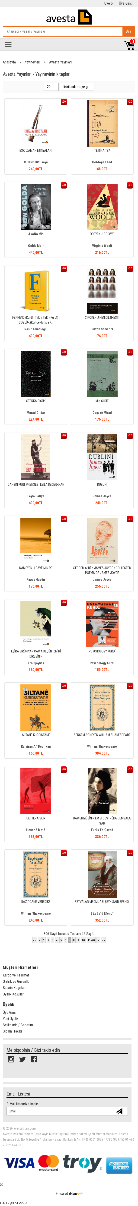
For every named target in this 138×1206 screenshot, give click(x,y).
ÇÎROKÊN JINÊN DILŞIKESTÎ (102, 318)
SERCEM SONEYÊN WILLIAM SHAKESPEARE (102, 735)
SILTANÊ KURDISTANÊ (36, 735)
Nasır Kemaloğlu (36, 329)
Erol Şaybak (36, 663)
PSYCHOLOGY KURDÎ (102, 651)
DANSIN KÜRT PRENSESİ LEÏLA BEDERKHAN (36, 485)
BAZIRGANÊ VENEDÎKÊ (35, 902)
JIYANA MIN (36, 234)
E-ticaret (61, 1193)
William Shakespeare (102, 747)
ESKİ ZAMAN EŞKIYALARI (35, 151)
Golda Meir (36, 246)
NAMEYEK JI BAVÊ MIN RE (35, 568)
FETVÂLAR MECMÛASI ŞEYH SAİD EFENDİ (102, 902)
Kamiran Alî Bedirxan (36, 747)
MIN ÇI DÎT (102, 401)
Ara (128, 31)
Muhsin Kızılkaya (36, 162)
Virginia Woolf (102, 246)
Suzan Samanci (102, 329)
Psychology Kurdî (102, 663)
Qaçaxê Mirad (102, 413)
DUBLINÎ (102, 485)
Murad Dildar (36, 413)
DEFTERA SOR (35, 818)
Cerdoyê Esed (102, 162)
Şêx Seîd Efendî (102, 914)
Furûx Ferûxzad (102, 830)
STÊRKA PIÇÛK (35, 401)
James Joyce (102, 496)
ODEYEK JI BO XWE (102, 234)
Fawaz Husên (36, 580)
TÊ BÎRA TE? (102, 151)
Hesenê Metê (35, 830)
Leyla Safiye (35, 496)
